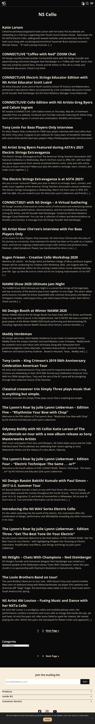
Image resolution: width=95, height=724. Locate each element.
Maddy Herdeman (17, 334)
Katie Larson (12, 27)
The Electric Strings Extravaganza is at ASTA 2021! (42, 179)
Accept (47, 719)
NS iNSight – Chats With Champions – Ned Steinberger (47, 557)
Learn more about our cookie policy (75, 715)
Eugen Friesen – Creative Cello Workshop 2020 (40, 257)
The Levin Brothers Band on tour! (29, 577)
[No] (92, 718)
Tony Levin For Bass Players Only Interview (37, 127)
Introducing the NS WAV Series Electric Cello (38, 509)
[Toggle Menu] (91, 3)
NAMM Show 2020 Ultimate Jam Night (33, 284)
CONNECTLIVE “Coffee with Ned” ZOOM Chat (39, 54)
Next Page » (52, 630)
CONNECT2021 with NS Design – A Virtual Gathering (44, 202)
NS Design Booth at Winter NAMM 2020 (34, 310)
